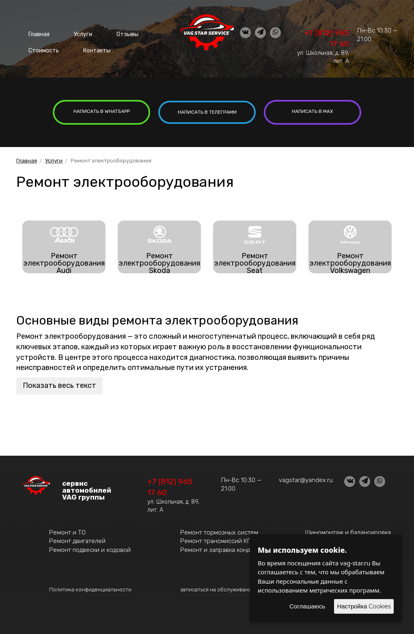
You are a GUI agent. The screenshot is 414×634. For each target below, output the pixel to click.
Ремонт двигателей (77, 539)
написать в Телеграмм (207, 111)
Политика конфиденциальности (90, 588)
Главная (35, 32)
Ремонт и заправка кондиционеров (231, 548)
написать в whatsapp (101, 111)
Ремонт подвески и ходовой (90, 548)
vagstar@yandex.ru (306, 478)
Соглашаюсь (307, 606)
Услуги (72, 32)
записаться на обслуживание (217, 588)
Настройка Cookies (364, 606)
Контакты (89, 44)
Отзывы (109, 32)
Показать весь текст (59, 383)
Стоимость (41, 44)
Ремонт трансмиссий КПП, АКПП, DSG (234, 539)
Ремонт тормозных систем (219, 530)
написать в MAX (312, 111)
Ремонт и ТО (67, 530)
